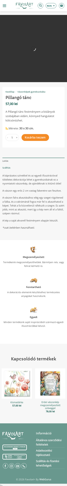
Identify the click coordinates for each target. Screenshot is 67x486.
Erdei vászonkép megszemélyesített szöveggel (50, 405)
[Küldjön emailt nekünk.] (18, 466)
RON (49, 5)
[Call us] (24, 466)
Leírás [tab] (5, 160)
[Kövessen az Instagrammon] (12, 466)
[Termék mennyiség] (12, 137)
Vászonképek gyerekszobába (31, 91)
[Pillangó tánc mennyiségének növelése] (17, 137)
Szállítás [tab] (6, 167)
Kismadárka (16, 402)
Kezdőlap (10, 91)
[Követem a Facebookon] (5, 466)
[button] (4, 6)
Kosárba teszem (35, 137)
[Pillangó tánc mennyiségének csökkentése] (7, 137)
